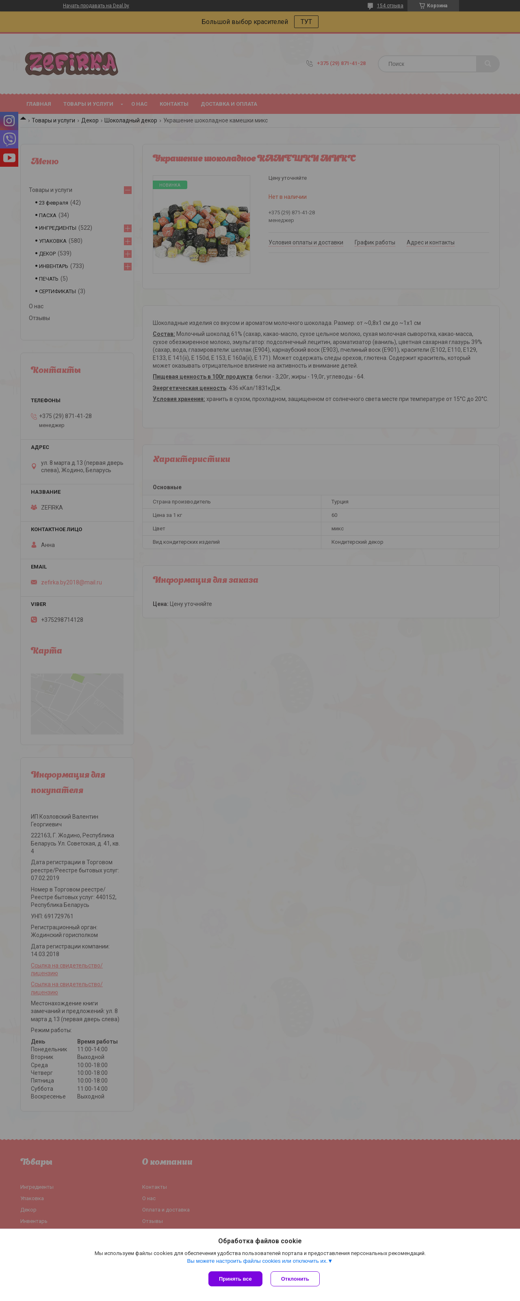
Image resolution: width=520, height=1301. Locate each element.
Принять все (235, 1279)
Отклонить (295, 1279)
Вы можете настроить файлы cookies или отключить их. (257, 1261)
